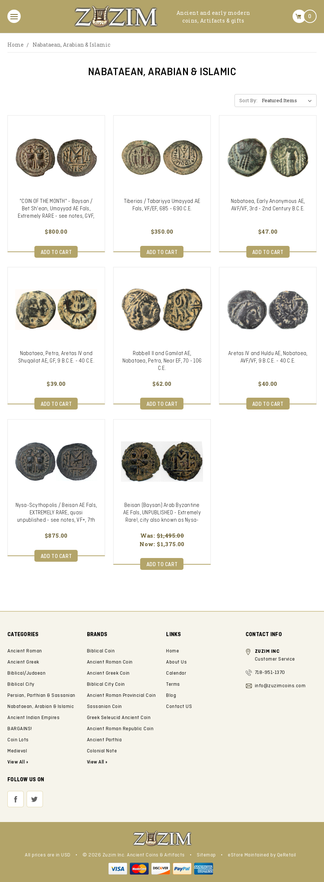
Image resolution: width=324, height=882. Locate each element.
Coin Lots (18, 740)
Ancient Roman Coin (110, 662)
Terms (173, 684)
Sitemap (206, 855)
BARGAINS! (19, 729)
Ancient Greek (23, 662)
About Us (176, 662)
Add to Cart (56, 252)
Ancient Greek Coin (108, 673)
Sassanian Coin (104, 707)
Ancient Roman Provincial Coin (121, 695)
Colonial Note (102, 751)
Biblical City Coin (106, 684)
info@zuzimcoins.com (280, 686)
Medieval (17, 751)
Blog (171, 695)
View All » (97, 762)
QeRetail (286, 855)
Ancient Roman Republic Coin (120, 729)
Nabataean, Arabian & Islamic (71, 44)
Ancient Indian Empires (33, 718)
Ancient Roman (24, 651)
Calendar (176, 673)
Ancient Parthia (104, 740)
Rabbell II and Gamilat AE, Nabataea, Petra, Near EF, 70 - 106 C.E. (162, 361)
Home (15, 44)
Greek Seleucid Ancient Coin (119, 718)
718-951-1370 (270, 672)
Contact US (179, 707)
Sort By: (248, 100)
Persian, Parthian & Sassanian (41, 695)
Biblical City (20, 684)
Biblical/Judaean (26, 673)
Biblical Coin (101, 651)
